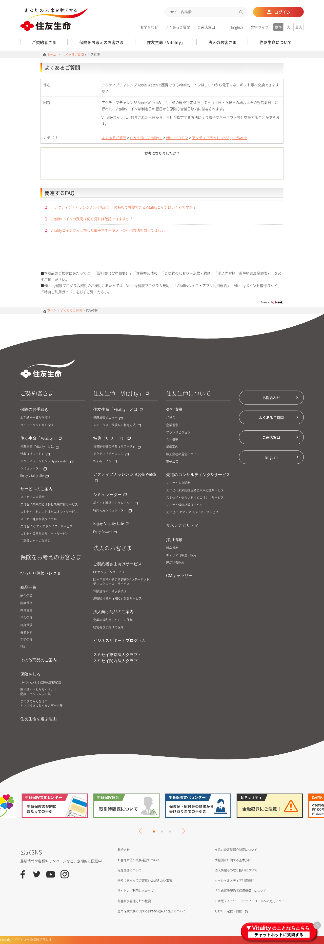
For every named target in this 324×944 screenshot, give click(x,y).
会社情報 (174, 409)
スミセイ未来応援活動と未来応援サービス (49, 504)
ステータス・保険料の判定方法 (117, 425)
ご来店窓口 (206, 27)
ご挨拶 (170, 418)
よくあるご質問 (177, 27)
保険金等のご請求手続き (110, 591)
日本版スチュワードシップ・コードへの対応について (251, 901)
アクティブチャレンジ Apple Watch (46, 461)
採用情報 (174, 539)
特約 (23, 647)
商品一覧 (28, 587)
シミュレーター (33, 468)
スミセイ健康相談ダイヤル (38, 519)
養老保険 (26, 632)
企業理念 (172, 425)
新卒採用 (172, 548)
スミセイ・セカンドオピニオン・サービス (49, 512)
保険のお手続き (34, 409)
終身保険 (26, 625)
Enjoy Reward (105, 532)
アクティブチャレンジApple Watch (219, 137)
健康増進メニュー (108, 418)
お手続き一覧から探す (35, 418)
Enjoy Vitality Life (34, 476)
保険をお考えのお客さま (51, 557)
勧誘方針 (123, 849)
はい (134, 168)
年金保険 (26, 618)
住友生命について (188, 393)
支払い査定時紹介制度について (236, 849)
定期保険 (26, 640)
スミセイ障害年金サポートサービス (44, 534)
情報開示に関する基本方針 (233, 860)
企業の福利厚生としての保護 (113, 620)
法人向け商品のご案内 (113, 612)
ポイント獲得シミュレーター (115, 503)
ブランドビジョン (178, 432)
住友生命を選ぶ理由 (38, 719)
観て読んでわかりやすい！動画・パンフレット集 (38, 692)
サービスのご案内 (36, 489)
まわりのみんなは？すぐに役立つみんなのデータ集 (41, 703)
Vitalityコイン (177, 137)
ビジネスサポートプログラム (119, 640)
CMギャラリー (179, 575)
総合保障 (26, 596)
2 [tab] (162, 831)
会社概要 (172, 440)
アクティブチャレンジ (111, 454)
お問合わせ (149, 27)
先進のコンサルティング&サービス (198, 475)
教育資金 (26, 610)
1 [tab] (154, 831)
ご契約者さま (37, 393)
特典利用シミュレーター (112, 510)
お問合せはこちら (162, 257)
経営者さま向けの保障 (108, 627)
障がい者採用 (175, 562)
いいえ (190, 168)
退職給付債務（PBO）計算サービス (117, 598)
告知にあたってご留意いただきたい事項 (144, 880)
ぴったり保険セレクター (42, 573)
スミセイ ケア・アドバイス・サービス (46, 526)
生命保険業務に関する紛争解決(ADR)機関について (151, 911)
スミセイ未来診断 (32, 497)
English (237, 27)
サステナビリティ (182, 525)
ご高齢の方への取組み (35, 541)
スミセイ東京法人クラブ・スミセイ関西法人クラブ (117, 658)
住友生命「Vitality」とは (39, 446)
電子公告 (172, 461)
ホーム (49, 54)
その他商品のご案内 (38, 660)
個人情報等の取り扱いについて (236, 870)
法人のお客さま (112, 548)
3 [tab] (170, 831)
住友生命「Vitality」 (146, 137)
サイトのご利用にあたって (135, 890)
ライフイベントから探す (37, 425)
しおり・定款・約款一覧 (231, 911)
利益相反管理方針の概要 (134, 901)
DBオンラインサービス (109, 572)
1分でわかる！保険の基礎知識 (40, 683)
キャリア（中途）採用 (181, 555)
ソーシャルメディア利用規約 (234, 880)
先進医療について (129, 870)
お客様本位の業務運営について (138, 860)
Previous (142, 831)
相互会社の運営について (182, 454)
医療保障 (26, 603)
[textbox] (205, 12)
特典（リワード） (35, 454)
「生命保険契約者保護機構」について (240, 890)
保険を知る (30, 674)
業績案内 (172, 447)
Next (182, 831)
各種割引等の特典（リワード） (117, 446)
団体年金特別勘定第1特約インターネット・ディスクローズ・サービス (122, 581)
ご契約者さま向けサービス (117, 564)
